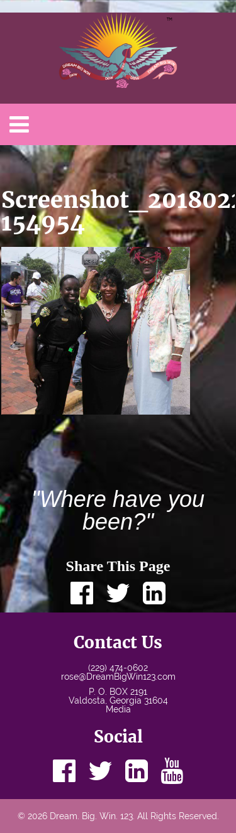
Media (118, 709)
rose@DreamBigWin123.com (118, 677)
